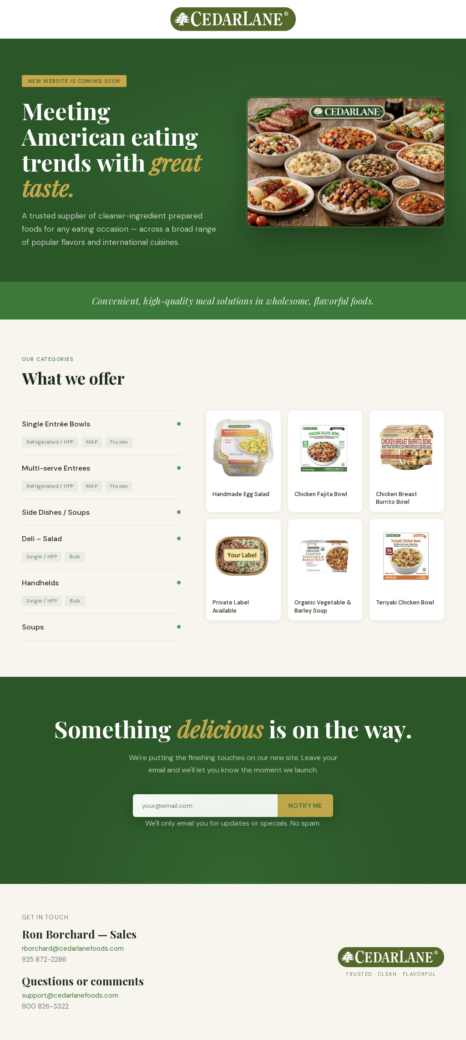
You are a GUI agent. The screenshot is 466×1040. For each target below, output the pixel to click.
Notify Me (305, 806)
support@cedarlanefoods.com (70, 995)
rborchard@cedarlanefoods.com (73, 948)
